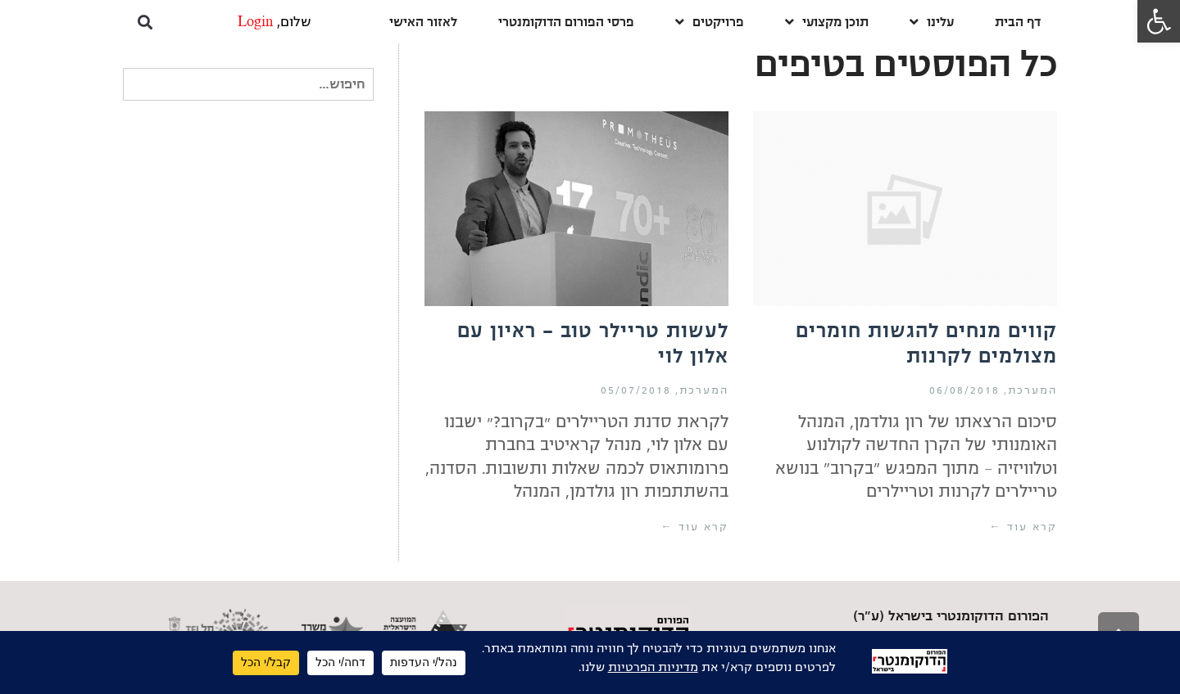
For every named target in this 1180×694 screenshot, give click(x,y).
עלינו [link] (932, 22)
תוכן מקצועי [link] (827, 22)
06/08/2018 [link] (964, 390)
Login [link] (255, 22)
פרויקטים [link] (709, 22)
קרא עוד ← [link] (1023, 527)
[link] (1158, 21)
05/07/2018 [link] (636, 390)
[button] (144, 21)
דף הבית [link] (1018, 22)
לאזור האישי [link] (423, 22)
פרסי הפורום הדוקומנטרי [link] (566, 22)
